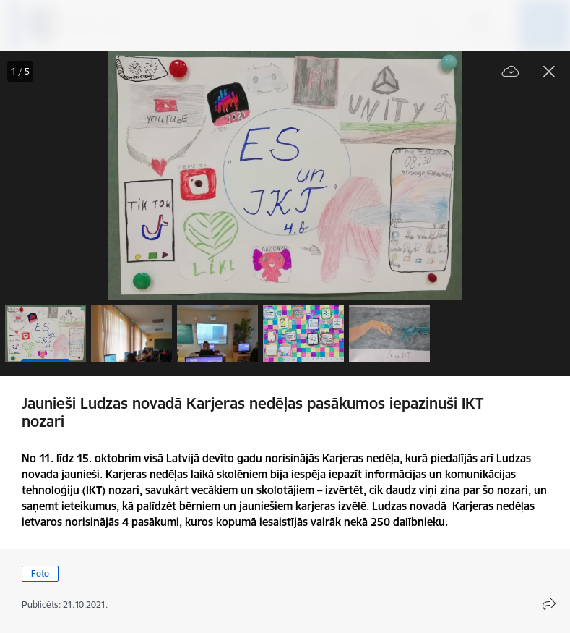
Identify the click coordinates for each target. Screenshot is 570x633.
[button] (45, 333)
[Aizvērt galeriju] (549, 71)
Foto (40, 573)
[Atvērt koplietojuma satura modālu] (549, 604)
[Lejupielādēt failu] (510, 72)
